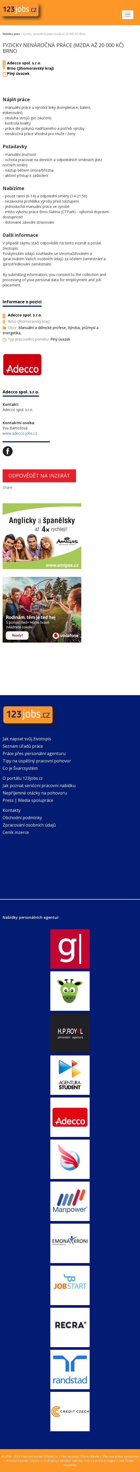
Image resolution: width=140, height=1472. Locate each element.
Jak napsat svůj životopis (27, 739)
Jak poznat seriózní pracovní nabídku (39, 785)
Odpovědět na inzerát (39, 475)
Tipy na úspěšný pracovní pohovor (37, 761)
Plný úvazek (18, 73)
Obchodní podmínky (22, 817)
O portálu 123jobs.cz (23, 778)
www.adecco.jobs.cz (20, 433)
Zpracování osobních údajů (29, 825)
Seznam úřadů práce (23, 746)
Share (7, 487)
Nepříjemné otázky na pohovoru (35, 793)
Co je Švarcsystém (20, 768)
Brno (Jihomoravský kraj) (30, 68)
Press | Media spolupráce (28, 800)
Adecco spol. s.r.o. (24, 62)
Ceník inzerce (16, 832)
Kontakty (11, 810)
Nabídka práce (11, 34)
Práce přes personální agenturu (34, 753)
